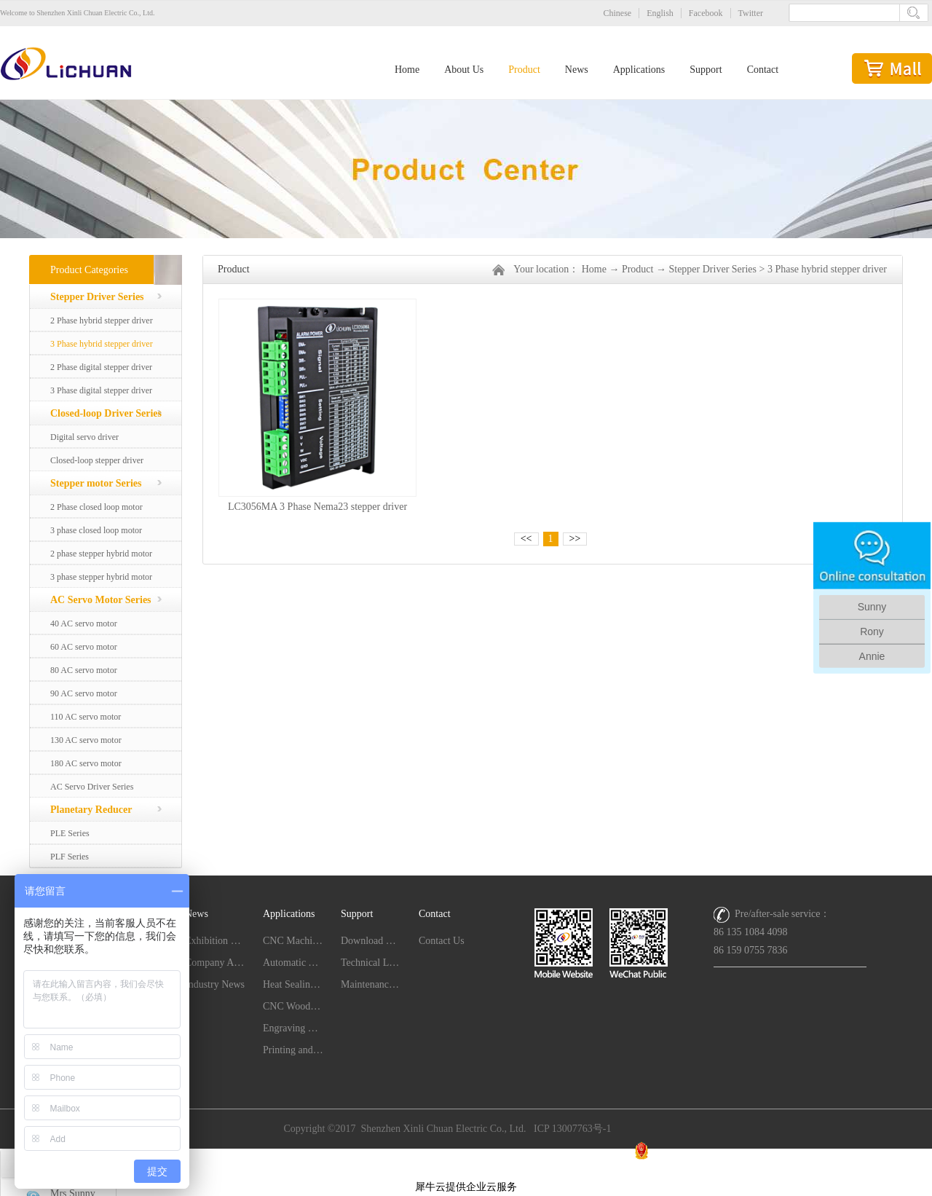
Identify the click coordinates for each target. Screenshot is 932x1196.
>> (575, 538)
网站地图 (466, 1168)
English (660, 13)
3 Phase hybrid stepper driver (827, 269)
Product (638, 269)
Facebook (706, 13)
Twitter (750, 13)
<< (526, 538)
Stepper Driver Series (712, 269)
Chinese (618, 13)
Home (407, 69)
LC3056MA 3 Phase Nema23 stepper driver (317, 506)
